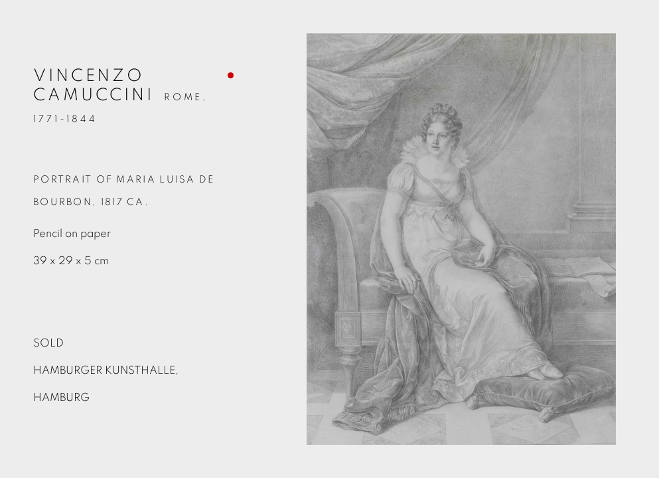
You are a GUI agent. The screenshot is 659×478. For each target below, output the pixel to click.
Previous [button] (13, 239)
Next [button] (645, 239)
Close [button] (629, 30)
